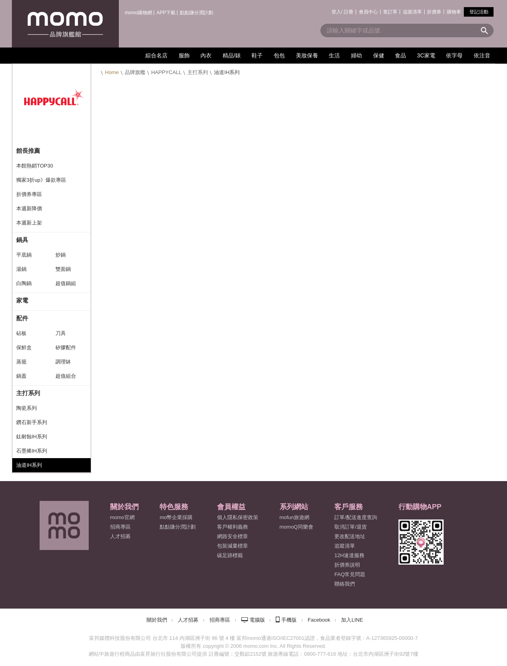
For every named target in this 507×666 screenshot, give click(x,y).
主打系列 (197, 72)
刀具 (60, 333)
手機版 (289, 620)
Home (112, 72)
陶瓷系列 (26, 408)
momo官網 (122, 517)
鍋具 (22, 239)
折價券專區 (29, 194)
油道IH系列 (29, 465)
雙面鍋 (63, 269)
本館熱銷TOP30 (34, 166)
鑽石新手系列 (31, 422)
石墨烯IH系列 (31, 451)
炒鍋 (60, 255)
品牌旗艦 (135, 72)
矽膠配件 (65, 347)
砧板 (21, 333)
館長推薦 (28, 150)
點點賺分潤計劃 (196, 12)
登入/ (337, 12)
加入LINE (352, 620)
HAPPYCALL (166, 72)
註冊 (348, 12)
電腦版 (257, 620)
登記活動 (478, 12)
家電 (22, 300)
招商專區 (120, 527)
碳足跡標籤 (230, 555)
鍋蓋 (21, 376)
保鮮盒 (24, 347)
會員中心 (368, 12)
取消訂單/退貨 (350, 527)
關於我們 (157, 620)
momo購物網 (138, 12)
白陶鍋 (24, 283)
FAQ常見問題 (349, 574)
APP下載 (165, 12)
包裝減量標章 (232, 546)
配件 (22, 318)
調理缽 (63, 362)
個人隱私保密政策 (237, 517)
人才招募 (188, 620)
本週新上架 (29, 223)
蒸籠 (21, 362)
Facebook (319, 620)
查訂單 (390, 12)
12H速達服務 (349, 555)
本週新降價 (29, 208)
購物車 (454, 12)
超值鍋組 (65, 283)
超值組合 (65, 376)
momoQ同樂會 (296, 527)
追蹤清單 (412, 12)
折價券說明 (347, 565)
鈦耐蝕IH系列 (31, 437)
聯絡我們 (344, 584)
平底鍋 (24, 255)
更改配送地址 (349, 536)
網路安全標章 (232, 536)
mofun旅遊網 (294, 517)
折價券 (434, 12)
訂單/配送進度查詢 (355, 517)
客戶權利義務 (232, 527)
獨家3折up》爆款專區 (41, 180)
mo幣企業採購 (176, 517)
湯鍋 (21, 269)
